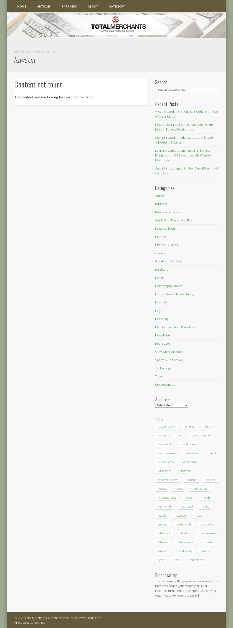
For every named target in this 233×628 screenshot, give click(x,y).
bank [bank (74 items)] (208, 426)
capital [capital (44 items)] (163, 435)
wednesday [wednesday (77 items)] (185, 551)
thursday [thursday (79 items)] (208, 542)
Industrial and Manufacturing (174, 294)
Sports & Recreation (169, 360)
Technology (163, 368)
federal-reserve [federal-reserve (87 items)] (168, 480)
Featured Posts (165, 228)
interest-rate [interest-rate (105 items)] (200, 489)
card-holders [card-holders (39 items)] (188, 444)
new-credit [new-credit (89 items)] (165, 506)
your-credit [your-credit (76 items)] (196, 560)
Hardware (161, 269)
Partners (69, 6)
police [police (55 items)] (206, 506)
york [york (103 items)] (177, 560)
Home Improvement (168, 286)
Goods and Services (168, 261)
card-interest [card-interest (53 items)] (167, 453)
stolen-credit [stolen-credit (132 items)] (184, 524)
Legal (158, 311)
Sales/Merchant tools (169, 352)
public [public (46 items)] (163, 516)
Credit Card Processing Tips (173, 220)
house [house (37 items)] (179, 489)
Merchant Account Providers (174, 327)
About (93, 6)
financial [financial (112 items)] (212, 480)
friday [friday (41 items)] (162, 489)
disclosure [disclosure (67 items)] (165, 471)
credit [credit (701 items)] (212, 453)
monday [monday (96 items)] (207, 498)
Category (117, 6)
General (160, 253)
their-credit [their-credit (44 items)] (186, 542)
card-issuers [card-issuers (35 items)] (192, 453)
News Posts (162, 335)
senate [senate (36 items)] (163, 524)
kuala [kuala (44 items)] (189, 498)
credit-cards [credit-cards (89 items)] (166, 462)
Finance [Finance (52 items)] (193, 480)
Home (21, 6)
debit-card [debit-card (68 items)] (189, 462)
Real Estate (162, 343)
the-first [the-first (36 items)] (186, 533)
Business (161, 204)
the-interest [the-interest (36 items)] (207, 533)
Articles (44, 6)
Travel (159, 376)
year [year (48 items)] (162, 560)
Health (159, 278)
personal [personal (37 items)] (187, 506)
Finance (160, 237)
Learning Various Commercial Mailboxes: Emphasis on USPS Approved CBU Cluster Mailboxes (183, 155)
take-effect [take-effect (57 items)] (208, 524)
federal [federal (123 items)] (185, 471)
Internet (160, 302)
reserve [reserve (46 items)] (181, 516)
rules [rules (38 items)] (199, 516)
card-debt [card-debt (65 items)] (165, 444)
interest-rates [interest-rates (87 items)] (167, 498)
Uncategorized (165, 384)
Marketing (161, 319)
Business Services (167, 212)
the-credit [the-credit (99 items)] (165, 533)
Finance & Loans (166, 245)
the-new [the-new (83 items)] (164, 542)
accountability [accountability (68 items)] (167, 426)
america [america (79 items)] (190, 426)
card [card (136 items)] (179, 435)
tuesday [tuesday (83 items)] (164, 551)
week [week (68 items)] (205, 551)
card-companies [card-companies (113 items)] (201, 435)
